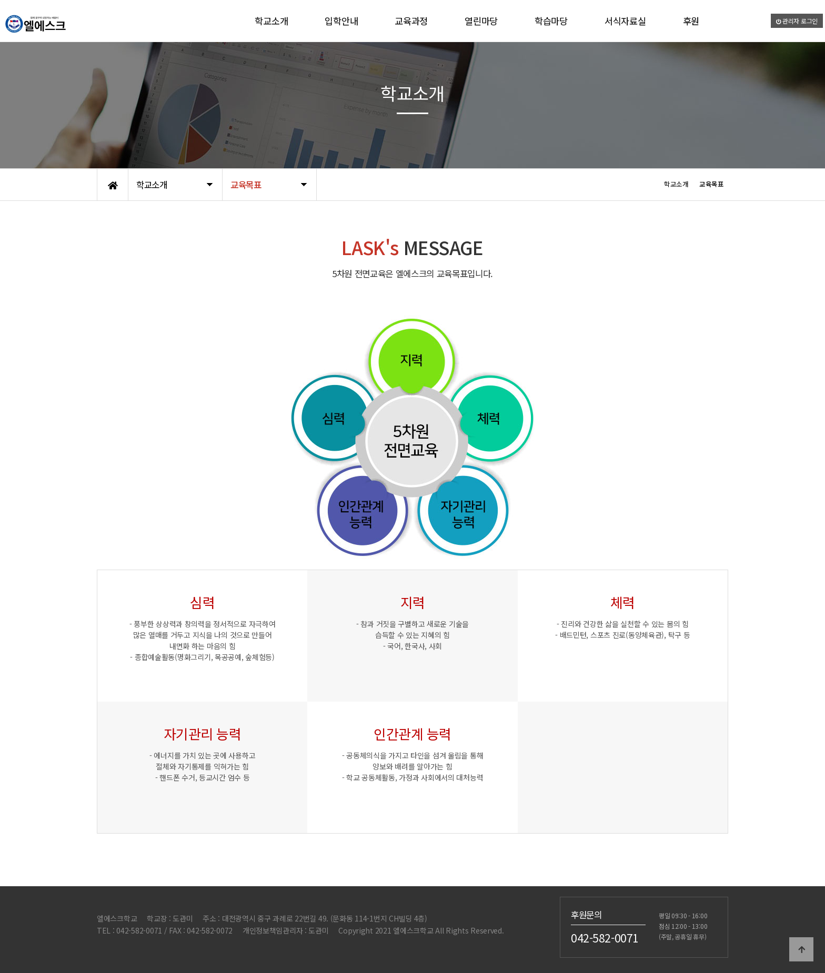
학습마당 (551, 20)
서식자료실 (625, 20)
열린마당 (481, 20)
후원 (691, 20)
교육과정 (411, 20)
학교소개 (271, 20)
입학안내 (341, 20)
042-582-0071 (605, 938)
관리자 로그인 (797, 20)
